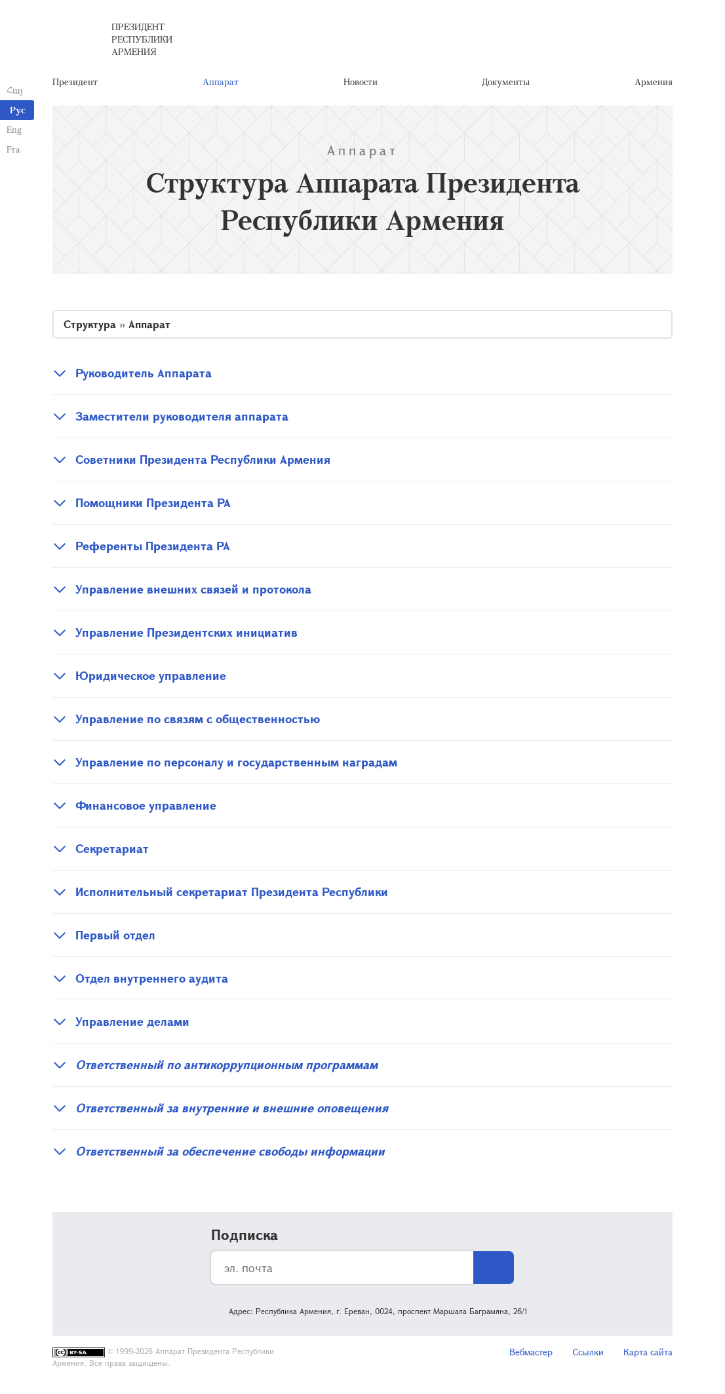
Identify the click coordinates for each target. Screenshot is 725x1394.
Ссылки (588, 1352)
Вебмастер (531, 1352)
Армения (654, 81)
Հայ (15, 90)
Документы (506, 81)
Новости (360, 81)
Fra (13, 149)
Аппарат (221, 81)
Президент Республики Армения (141, 39)
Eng (14, 129)
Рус (18, 110)
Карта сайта (648, 1352)
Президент (75, 81)
